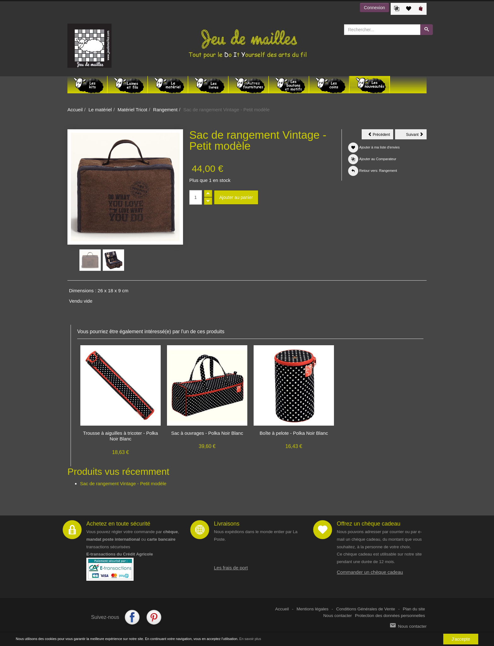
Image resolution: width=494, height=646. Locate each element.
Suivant (416, 135)
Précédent (380, 135)
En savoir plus (250, 639)
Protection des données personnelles (390, 615)
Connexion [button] (374, 7)
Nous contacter (337, 615)
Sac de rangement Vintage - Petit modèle (123, 483)
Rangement (165, 109)
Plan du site (414, 609)
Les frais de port (231, 567)
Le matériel (100, 109)
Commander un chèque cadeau (370, 572)
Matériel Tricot (132, 109)
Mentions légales (312, 609)
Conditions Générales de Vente (365, 609)
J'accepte (460, 639)
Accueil (75, 109)
